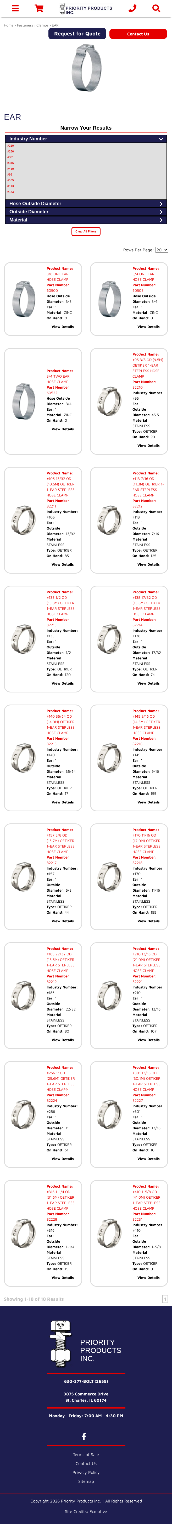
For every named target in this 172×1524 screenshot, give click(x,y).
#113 (10, 186)
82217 (52, 862)
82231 (137, 1219)
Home (9, 25)
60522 (52, 392)
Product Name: (60, 268)
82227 (137, 1100)
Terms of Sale (86, 1454)
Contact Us (138, 33)
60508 (137, 290)
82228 (52, 1219)
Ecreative (98, 1511)
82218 (137, 862)
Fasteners (25, 25)
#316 (10, 163)
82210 (137, 387)
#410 (10, 168)
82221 (137, 981)
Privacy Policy (86, 1472)
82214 (137, 625)
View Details (63, 326)
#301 (10, 157)
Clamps (42, 25)
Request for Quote (77, 33)
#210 (10, 145)
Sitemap (86, 1481)
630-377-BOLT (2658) (86, 1381)
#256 (10, 151)
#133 (10, 191)
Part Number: (59, 285)
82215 (52, 744)
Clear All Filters (85, 231)
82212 (137, 506)
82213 (52, 625)
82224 (52, 1100)
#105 (10, 180)
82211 (51, 506)
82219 (52, 981)
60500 (52, 290)
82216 (137, 744)
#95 (9, 174)
